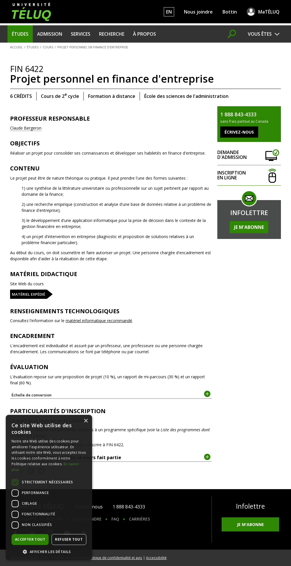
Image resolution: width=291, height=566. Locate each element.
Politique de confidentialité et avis (114, 557)
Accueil (16, 47)
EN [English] (169, 12)
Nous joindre (198, 12)
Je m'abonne (249, 227)
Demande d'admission (249, 155)
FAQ (115, 519)
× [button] (85, 421)
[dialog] (49, 487)
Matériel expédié (28, 294)
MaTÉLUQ (268, 12)
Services (80, 34)
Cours (48, 47)
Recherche (111, 34)
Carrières (139, 519)
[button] (49, 551)
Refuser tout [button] (69, 539)
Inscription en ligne (249, 175)
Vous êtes (260, 34)
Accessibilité (156, 557)
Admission (49, 34)
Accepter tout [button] (30, 539)
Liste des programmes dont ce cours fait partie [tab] (111, 457)
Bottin (229, 12)
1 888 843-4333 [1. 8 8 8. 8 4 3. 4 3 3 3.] (129, 507)
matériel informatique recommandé (99, 320)
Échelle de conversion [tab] (111, 395)
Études (20, 34)
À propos (144, 34)
